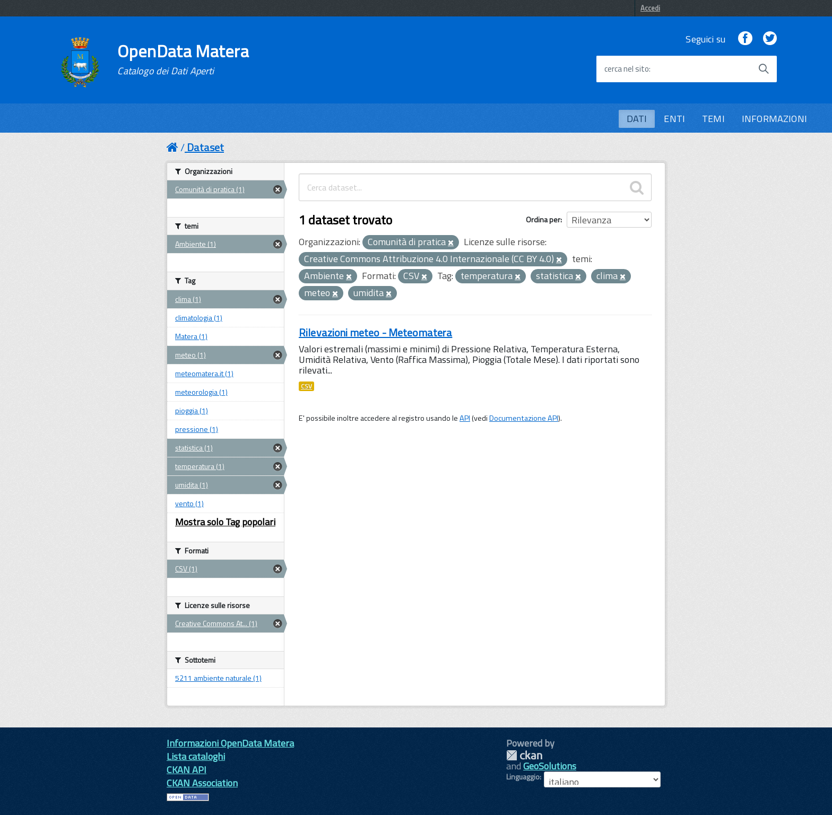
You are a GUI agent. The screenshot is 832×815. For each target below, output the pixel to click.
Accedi (650, 8)
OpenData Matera (183, 59)
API (465, 418)
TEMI (713, 118)
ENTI (674, 118)
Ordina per (543, 219)
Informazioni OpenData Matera (230, 743)
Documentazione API (523, 418)
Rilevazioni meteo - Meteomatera (375, 332)
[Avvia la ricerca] (763, 69)
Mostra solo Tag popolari (225, 522)
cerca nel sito (626, 69)
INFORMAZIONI (774, 118)
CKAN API (186, 769)
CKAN (524, 755)
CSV (306, 386)
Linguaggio (523, 776)
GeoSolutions (549, 766)
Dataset (205, 147)
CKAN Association (202, 783)
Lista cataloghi (196, 756)
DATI (637, 118)
